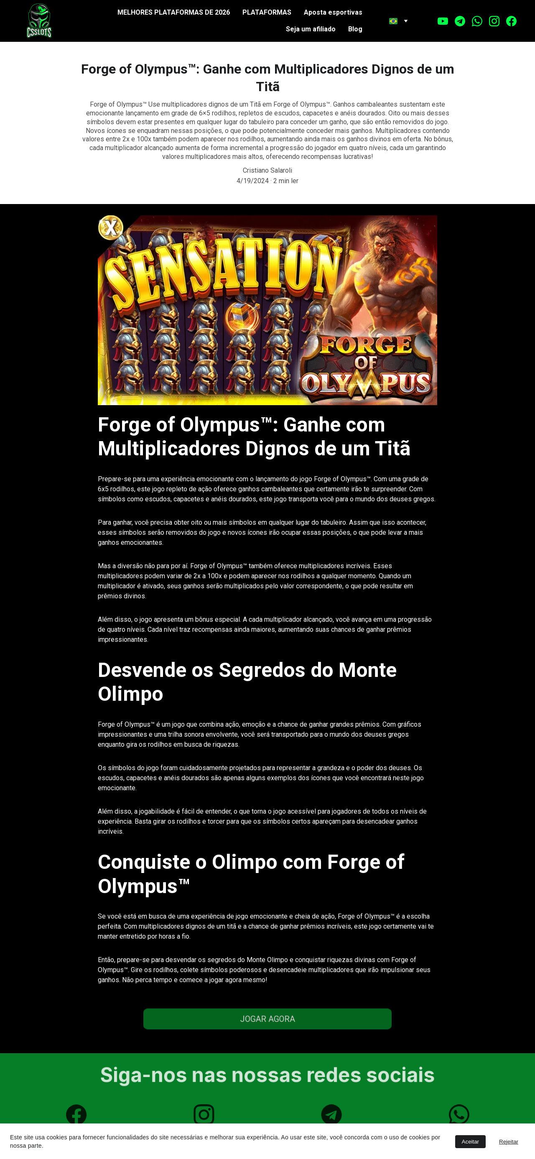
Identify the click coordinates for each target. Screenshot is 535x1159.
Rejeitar (508, 1142)
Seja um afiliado (311, 29)
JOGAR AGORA (267, 1019)
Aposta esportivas (333, 12)
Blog (355, 29)
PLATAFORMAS (266, 12)
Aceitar (470, 1142)
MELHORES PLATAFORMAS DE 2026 (173, 12)
